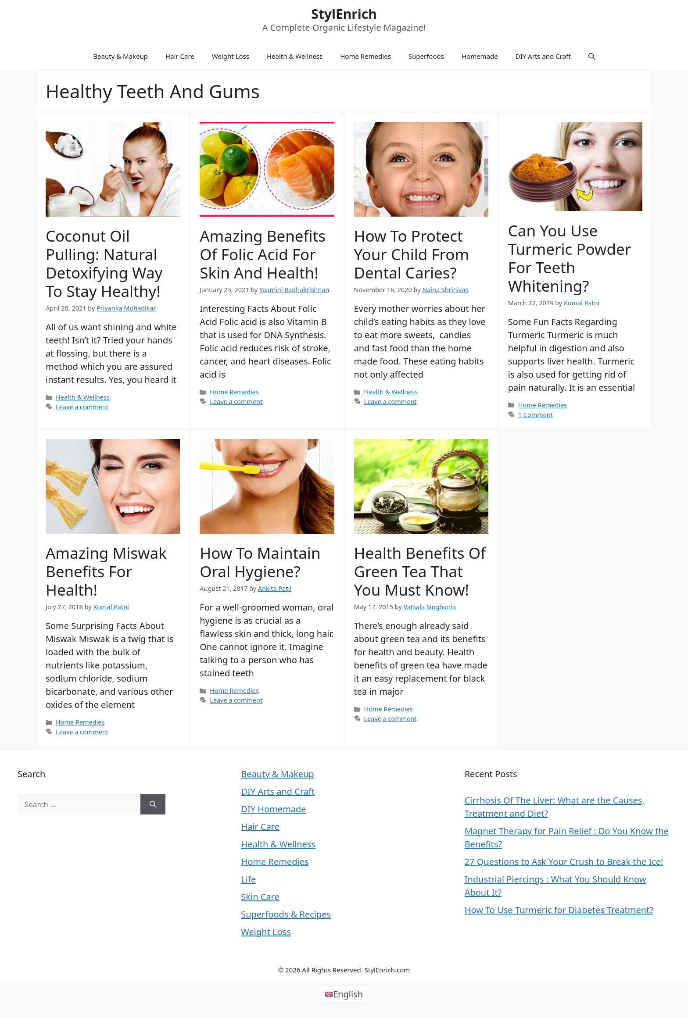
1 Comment (535, 415)
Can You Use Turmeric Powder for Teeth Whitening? (569, 258)
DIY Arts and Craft (543, 56)
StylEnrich (343, 14)
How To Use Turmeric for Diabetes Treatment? (559, 910)
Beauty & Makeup (120, 56)
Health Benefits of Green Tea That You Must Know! (420, 571)
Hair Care (179, 56)
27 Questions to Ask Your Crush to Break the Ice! (564, 862)
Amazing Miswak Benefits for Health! (106, 571)
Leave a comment (82, 407)
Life (248, 879)
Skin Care (260, 897)
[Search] (152, 804)
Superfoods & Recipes (286, 914)
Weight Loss (230, 56)
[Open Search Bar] (592, 56)
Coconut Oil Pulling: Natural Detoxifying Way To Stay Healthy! (104, 263)
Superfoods (426, 56)
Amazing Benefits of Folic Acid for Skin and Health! (263, 254)
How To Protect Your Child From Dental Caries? (411, 254)
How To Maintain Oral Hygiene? (260, 562)
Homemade (480, 56)
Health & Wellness (294, 56)
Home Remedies (365, 56)
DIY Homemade (273, 809)
